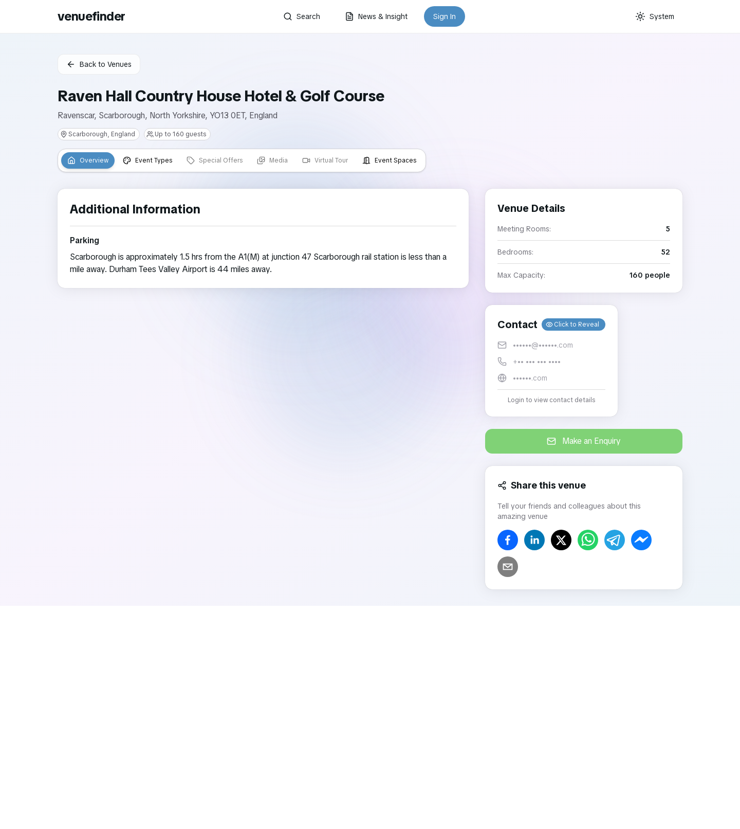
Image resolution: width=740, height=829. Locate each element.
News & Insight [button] (376, 16)
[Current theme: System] (654, 16)
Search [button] (301, 16)
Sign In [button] (444, 16)
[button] (551, 361)
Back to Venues (99, 64)
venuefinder (91, 16)
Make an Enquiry (584, 441)
